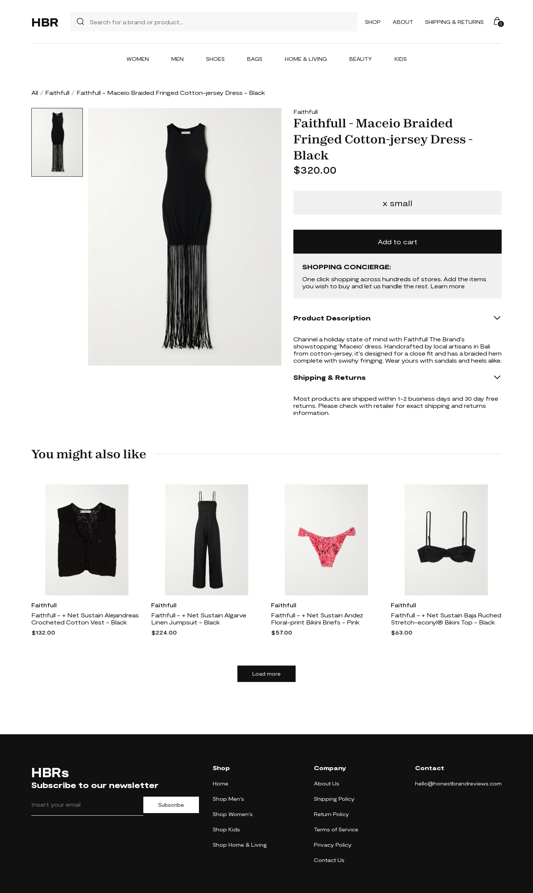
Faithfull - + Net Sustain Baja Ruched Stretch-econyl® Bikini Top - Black (446, 618)
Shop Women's (233, 814)
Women (138, 59)
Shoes (215, 59)
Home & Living (306, 59)
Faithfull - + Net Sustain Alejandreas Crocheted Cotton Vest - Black (85, 618)
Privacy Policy (333, 844)
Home (220, 783)
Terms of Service (336, 829)
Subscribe (171, 805)
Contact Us (329, 860)
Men (177, 59)
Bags (254, 59)
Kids (401, 59)
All (34, 92)
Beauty (360, 59)
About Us (326, 783)
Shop (373, 22)
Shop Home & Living (240, 844)
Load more (266, 674)
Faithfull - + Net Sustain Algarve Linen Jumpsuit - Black (198, 618)
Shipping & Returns (454, 22)
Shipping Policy (334, 799)
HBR (44, 22)
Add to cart (397, 242)
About (403, 22)
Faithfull (57, 92)
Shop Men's (228, 799)
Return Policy (331, 814)
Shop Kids (226, 829)
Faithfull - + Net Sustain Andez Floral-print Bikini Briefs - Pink (317, 618)
